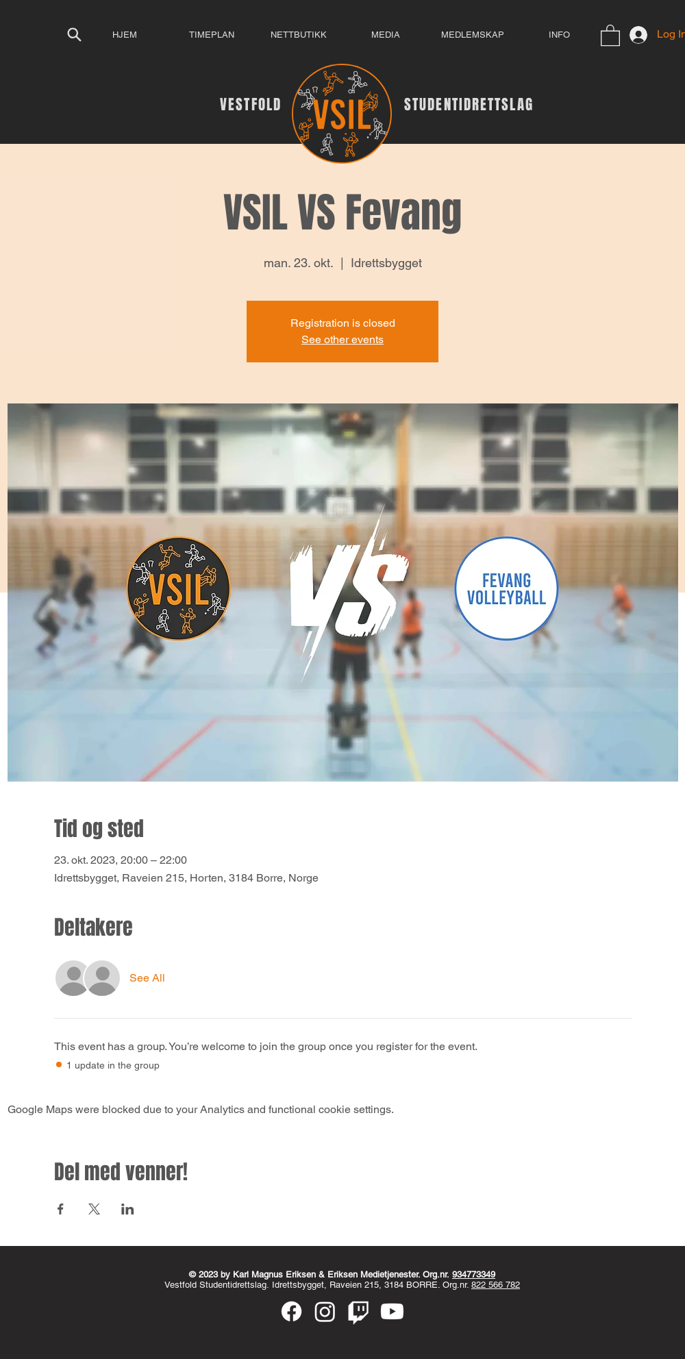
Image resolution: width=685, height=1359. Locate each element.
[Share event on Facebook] (60, 1209)
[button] (610, 34)
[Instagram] (325, 1311)
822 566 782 (495, 1285)
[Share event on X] (94, 1209)
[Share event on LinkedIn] (127, 1209)
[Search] (74, 34)
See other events (342, 339)
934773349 (473, 1274)
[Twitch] (358, 1311)
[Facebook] (291, 1311)
